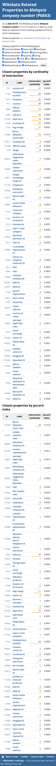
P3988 (7, 538)
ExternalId (28, 49)
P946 (8, 271)
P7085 (7, 549)
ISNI (15, 267)
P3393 (7, 516)
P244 (8, 260)
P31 (8, 88)
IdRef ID (16, 398)
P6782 (7, 282)
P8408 (7, 709)
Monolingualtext (39, 52)
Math (26, 52)
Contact (50, 756)
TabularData (10, 58)
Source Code (37, 756)
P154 (8, 127)
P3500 (7, 356)
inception (17, 99)
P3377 (7, 468)
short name (18, 298)
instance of (18, 88)
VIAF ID (16, 242)
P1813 (7, 298)
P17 (8, 103)
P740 (8, 218)
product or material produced (18, 679)
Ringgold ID (18, 356)
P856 (8, 109)
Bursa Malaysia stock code (18, 134)
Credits (24, 756)
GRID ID (16, 286)
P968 (8, 372)
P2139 (7, 629)
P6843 (23, 26)
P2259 (7, 435)
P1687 (7, 578)
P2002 (7, 169)
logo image (18, 127)
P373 (8, 211)
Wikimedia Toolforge (13, 760)
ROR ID (16, 282)
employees (18, 185)
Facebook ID (19, 141)
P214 (8, 242)
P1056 (7, 679)
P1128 (7, 185)
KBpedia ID (18, 709)
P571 (8, 99)
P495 (8, 314)
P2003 (7, 190)
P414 (8, 332)
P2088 (7, 249)
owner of (17, 337)
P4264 (7, 277)
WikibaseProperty (13, 65)
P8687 (7, 204)
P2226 (7, 451)
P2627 (7, 323)
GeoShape (41, 49)
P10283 (6, 360)
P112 (8, 224)
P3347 (7, 558)
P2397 (7, 734)
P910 (8, 230)
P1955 (7, 564)
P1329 (7, 365)
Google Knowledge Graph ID (18, 177)
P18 (8, 150)
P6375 (7, 307)
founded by (18, 224)
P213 (8, 267)
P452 (8, 114)
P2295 (7, 498)
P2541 (7, 616)
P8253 (7, 159)
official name (19, 146)
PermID (16, 558)
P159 (8, 93)
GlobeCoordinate (13, 52)
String (37, 55)
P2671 (7, 177)
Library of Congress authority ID (19, 260)
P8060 (7, 443)
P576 (8, 383)
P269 (8, 398)
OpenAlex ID (19, 360)
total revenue (19, 629)
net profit (17, 498)
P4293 (7, 343)
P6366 (7, 393)
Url (29, 58)
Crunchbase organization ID (19, 249)
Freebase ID (18, 123)
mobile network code (17, 435)
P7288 (7, 134)
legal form (18, 119)
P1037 (7, 601)
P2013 (7, 141)
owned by (17, 302)
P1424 (7, 634)
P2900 (7, 665)
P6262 (7, 350)
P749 (8, 292)
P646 (8, 123)
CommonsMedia (12, 49)
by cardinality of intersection (33, 38)
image (16, 150)
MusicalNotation (12, 55)
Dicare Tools (12, 756)
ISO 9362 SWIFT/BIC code (18, 323)
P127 (8, 302)
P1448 (7, 146)
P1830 (7, 337)
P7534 (7, 492)
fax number (18, 665)
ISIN (15, 271)
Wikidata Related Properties (19, 7)
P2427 (7, 286)
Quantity (27, 55)
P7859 (7, 237)
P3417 (7, 197)
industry (17, 114)
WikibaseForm (40, 58)
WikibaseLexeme (28, 62)
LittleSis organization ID (19, 516)
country (16, 103)
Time (22, 58)
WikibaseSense (31, 65)
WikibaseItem (11, 62)
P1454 (7, 119)
